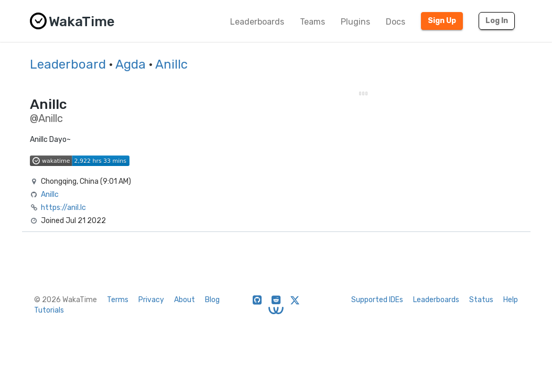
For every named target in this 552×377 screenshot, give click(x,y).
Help (510, 299)
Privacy (151, 299)
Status (481, 299)
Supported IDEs (377, 299)
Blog (212, 299)
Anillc (171, 64)
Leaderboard (68, 64)
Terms (117, 299)
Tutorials (49, 310)
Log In (496, 20)
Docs (395, 22)
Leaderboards (257, 22)
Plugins (355, 22)
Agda (130, 64)
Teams (312, 22)
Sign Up (442, 20)
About (184, 299)
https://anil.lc (63, 207)
